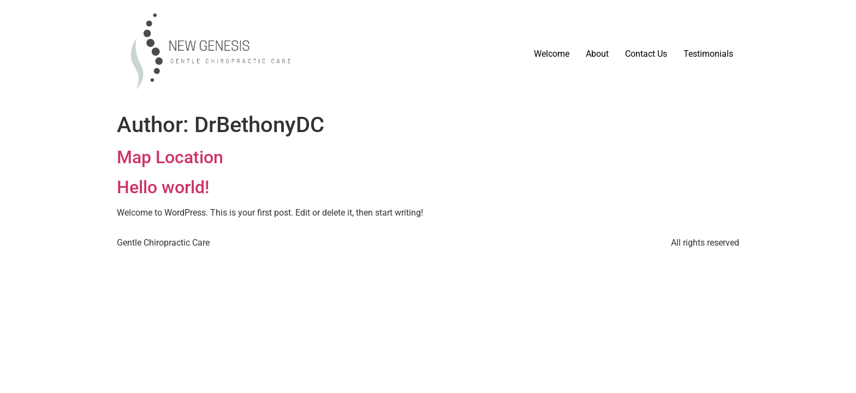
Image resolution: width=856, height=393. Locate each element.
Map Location (170, 157)
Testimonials (708, 54)
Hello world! (163, 187)
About (597, 54)
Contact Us (646, 54)
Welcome (551, 54)
